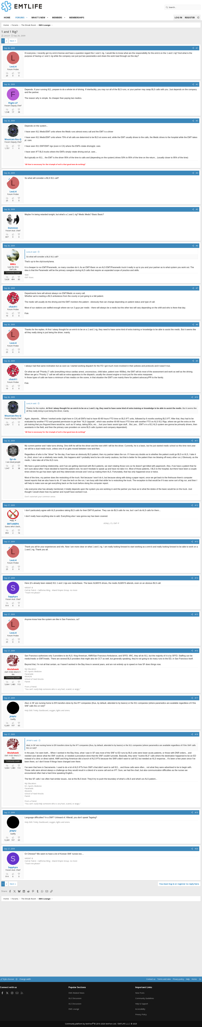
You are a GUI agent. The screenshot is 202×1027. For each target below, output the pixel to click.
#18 (178, 807)
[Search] (165, 7)
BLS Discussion (82, 1000)
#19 (178, 888)
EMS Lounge (80, 1010)
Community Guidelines (139, 1000)
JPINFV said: (50, 813)
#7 (179, 345)
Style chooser (27, 982)
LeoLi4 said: (49, 308)
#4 (179, 229)
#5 (179, 265)
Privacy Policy (135, 1015)
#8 (179, 382)
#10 (178, 458)
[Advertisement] (63, 79)
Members (75, 17)
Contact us (128, 982)
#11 (178, 505)
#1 (179, 48)
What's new (56, 17)
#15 (178, 684)
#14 (178, 648)
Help (167, 982)
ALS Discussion (82, 1005)
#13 (178, 611)
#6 (179, 302)
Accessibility (134, 1010)
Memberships (94, 17)
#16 (178, 721)
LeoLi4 (25, 35)
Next (30, 40)
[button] (45, 18)
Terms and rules (141, 982)
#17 (178, 771)
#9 (179, 418)
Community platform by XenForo (92, 1024)
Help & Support (136, 1005)
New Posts (134, 995)
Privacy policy (157, 982)
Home (25, 17)
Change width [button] (46, 982)
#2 (179, 104)
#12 (178, 575)
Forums (37, 17)
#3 (179, 141)
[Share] (175, 48)
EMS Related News (83, 995)
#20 (178, 924)
